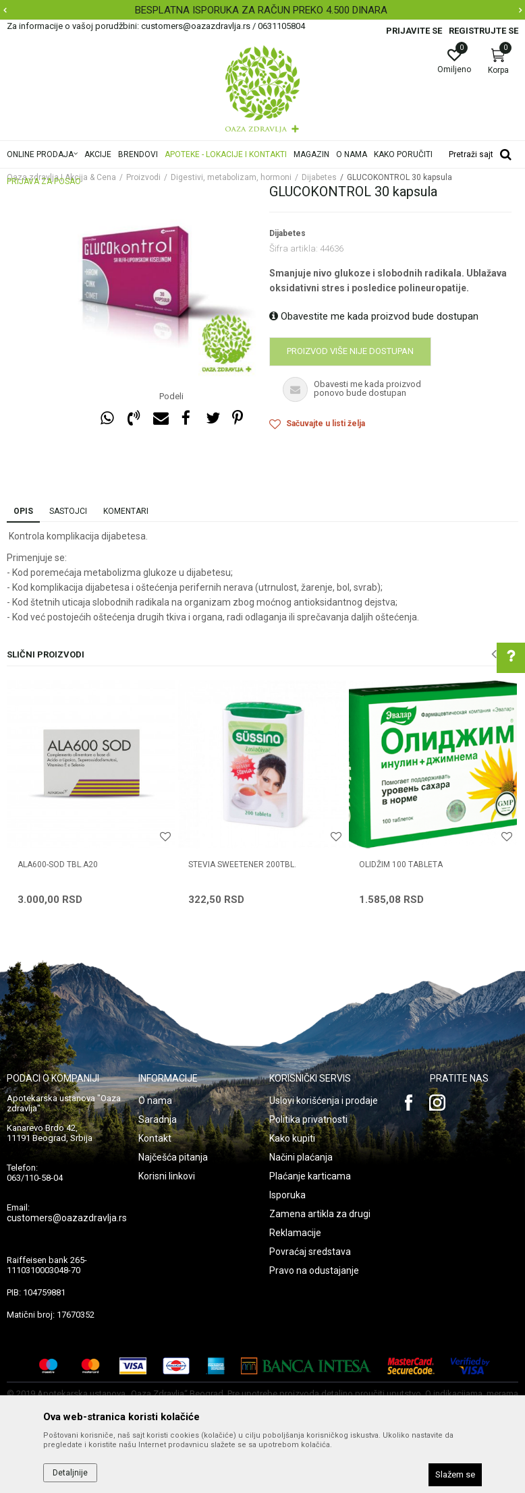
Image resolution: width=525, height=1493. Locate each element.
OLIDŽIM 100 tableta (401, 864)
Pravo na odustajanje (314, 1270)
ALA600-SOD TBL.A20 (58, 864)
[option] (262, 10)
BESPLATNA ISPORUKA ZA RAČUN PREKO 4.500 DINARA (261, 10)
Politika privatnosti (308, 1119)
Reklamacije (295, 1232)
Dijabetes (287, 233)
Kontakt (154, 1138)
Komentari (125, 511)
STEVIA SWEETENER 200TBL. (242, 864)
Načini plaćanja (301, 1157)
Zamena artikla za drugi (319, 1213)
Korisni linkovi (166, 1176)
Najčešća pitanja (173, 1157)
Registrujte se (483, 31)
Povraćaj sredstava (310, 1251)
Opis (23, 511)
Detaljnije (70, 1472)
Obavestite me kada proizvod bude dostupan (373, 316)
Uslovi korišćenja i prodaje (323, 1100)
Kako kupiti (292, 1138)
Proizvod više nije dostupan (350, 351)
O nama (155, 1100)
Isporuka (287, 1195)
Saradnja (157, 1119)
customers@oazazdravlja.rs (67, 1217)
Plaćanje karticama (310, 1176)
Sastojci (68, 511)
